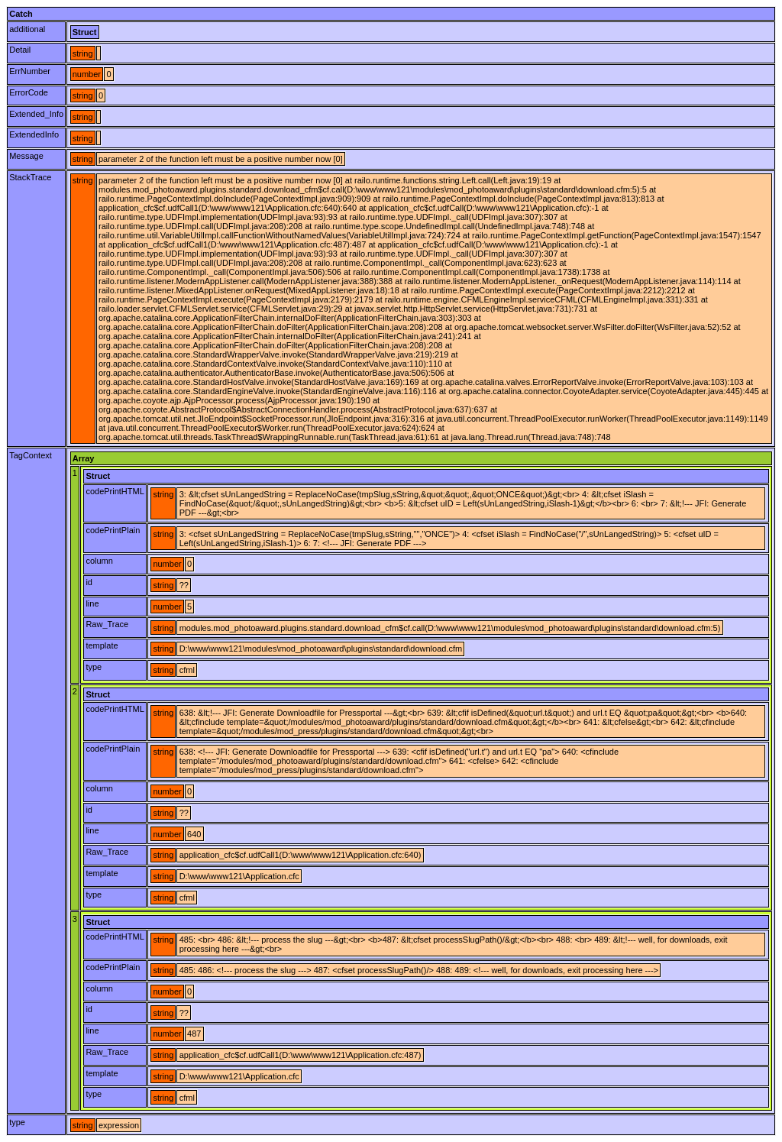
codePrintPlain (113, 530)
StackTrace (30, 177)
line (92, 603)
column (99, 560)
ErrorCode (28, 92)
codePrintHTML (115, 491)
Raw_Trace (107, 624)
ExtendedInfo (34, 134)
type (94, 666)
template (102, 645)
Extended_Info (36, 113)
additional (27, 29)
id (89, 582)
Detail (20, 49)
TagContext (30, 455)
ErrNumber (29, 71)
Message (26, 155)
